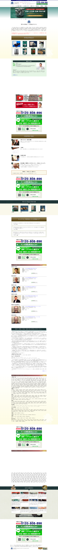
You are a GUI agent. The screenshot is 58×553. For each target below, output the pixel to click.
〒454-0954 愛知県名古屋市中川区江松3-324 (31, 268)
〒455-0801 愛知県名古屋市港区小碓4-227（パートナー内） (33, 306)
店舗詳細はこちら (34, 282)
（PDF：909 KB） (29, 105)
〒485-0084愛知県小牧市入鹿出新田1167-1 (30, 286)
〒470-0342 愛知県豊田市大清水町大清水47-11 (31, 277)
